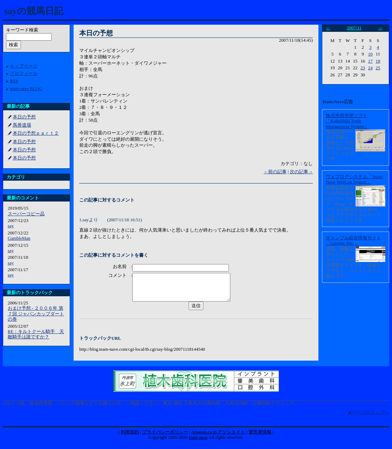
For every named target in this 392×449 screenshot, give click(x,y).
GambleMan (19, 238)
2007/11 (354, 27)
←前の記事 (275, 171)
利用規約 (130, 437)
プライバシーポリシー (165, 437)
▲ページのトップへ (368, 417)
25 (378, 67)
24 (370, 67)
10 (370, 54)
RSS (14, 80)
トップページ (24, 66)
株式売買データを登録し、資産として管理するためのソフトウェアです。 (339, 145)
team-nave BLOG (26, 88)
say (11, 225)
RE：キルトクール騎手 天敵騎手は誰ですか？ (36, 334)
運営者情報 (259, 437)
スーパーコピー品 (26, 213)
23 (363, 67)
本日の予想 (24, 117)
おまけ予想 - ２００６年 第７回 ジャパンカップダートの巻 (36, 314)
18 (378, 61)
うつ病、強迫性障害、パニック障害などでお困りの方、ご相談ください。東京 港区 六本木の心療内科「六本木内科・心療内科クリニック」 (154, 408)
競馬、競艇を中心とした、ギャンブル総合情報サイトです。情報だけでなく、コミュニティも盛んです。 (353, 262)
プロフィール (24, 73)
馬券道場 (22, 125)
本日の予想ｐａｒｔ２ (36, 133)
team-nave (198, 442)
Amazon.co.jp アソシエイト (218, 437)
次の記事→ (301, 171)
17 (370, 61)
